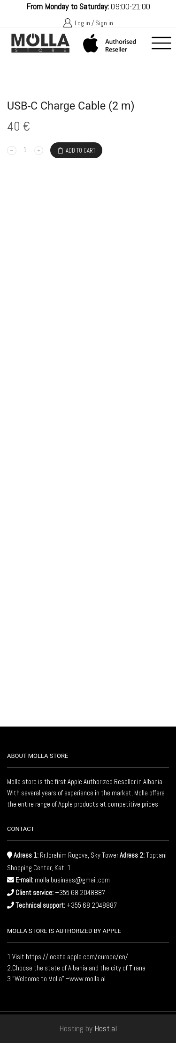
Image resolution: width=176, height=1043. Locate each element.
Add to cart (80, 150)
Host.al (105, 1028)
